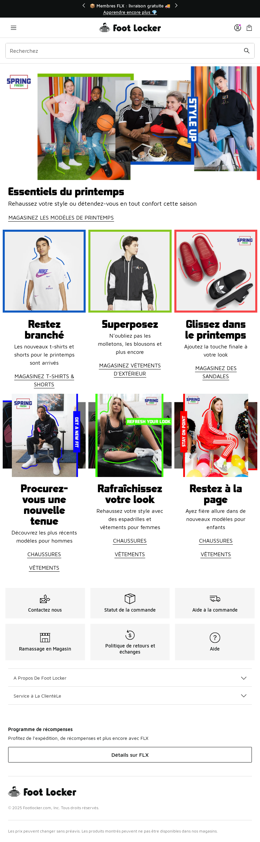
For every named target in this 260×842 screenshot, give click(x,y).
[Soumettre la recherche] (246, 50)
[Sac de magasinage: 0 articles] (249, 27)
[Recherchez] (130, 50)
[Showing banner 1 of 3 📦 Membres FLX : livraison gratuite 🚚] (130, 9)
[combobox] (130, 50)
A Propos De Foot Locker (130, 678)
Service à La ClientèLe (130, 696)
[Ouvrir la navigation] (13, 27)
